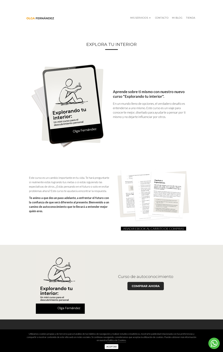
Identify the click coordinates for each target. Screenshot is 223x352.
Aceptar (111, 346)
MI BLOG (177, 17)
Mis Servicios (141, 18)
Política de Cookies (116, 340)
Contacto (162, 17)
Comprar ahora (146, 286)
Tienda (190, 17)
